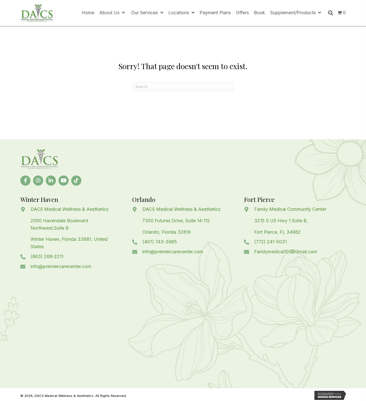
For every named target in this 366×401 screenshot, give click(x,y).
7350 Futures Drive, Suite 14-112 (176, 220)
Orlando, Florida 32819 (166, 232)
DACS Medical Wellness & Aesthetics (69, 209)
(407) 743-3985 (159, 241)
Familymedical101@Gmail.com (285, 251)
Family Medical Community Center (290, 209)
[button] (25, 180)
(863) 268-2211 (46, 256)
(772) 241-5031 (270, 241)
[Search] (183, 86)
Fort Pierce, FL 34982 (277, 232)
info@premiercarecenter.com (60, 266)
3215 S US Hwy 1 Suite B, (281, 220)
